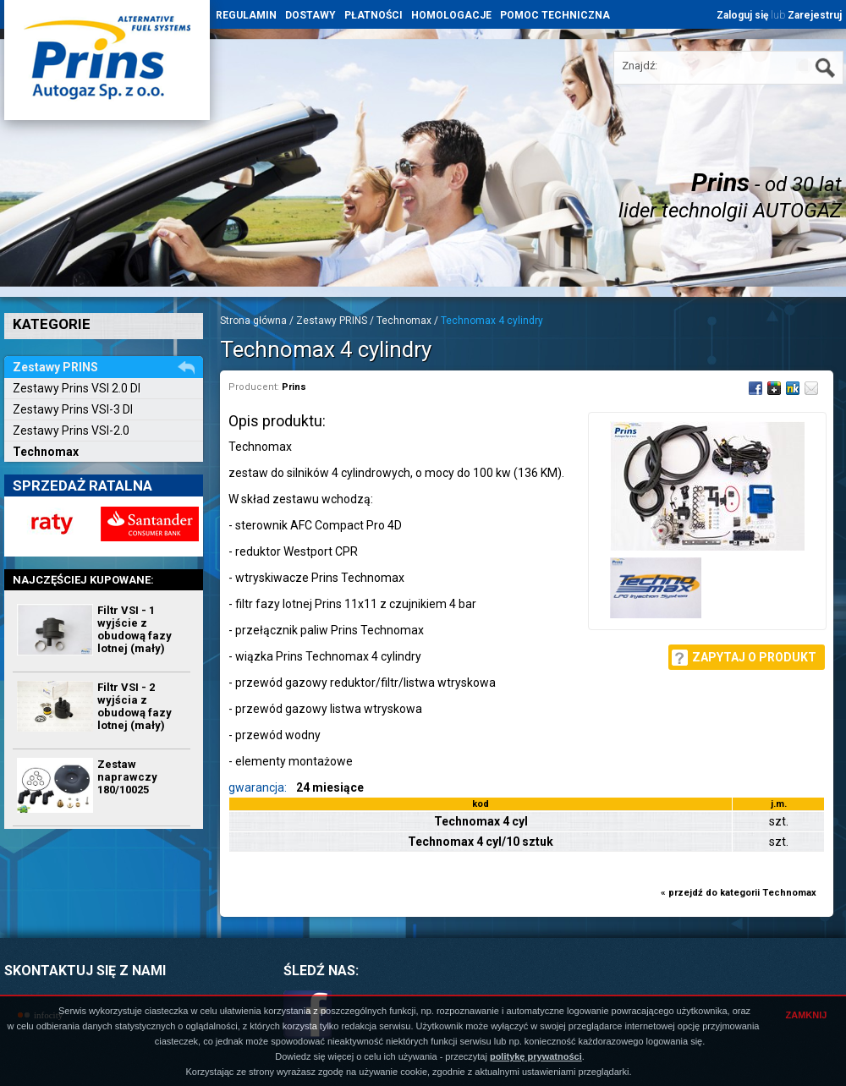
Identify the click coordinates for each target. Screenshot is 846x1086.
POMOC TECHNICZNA (555, 15)
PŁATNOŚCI (373, 15)
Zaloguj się (742, 15)
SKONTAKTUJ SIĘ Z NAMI (85, 971)
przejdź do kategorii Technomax (742, 892)
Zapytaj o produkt (754, 657)
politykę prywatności (536, 1056)
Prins (294, 386)
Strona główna (253, 320)
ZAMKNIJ (806, 1015)
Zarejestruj (815, 15)
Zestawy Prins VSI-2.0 (71, 430)
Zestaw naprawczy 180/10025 (127, 777)
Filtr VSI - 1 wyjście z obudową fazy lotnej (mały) (134, 629)
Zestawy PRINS (331, 320)
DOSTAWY (310, 15)
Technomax (46, 451)
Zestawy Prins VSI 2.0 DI (76, 388)
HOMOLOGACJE (451, 15)
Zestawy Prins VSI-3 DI (73, 409)
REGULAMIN (246, 15)
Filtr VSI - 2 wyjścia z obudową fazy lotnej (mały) (134, 706)
